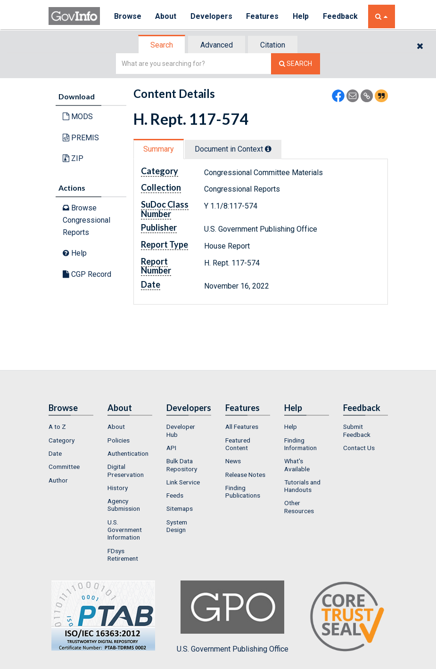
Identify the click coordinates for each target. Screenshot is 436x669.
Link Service (183, 482)
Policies (118, 440)
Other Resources (299, 506)
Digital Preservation (125, 470)
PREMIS (81, 137)
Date (55, 453)
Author (58, 480)
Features (263, 16)
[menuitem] (71, 426)
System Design (176, 525)
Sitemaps (179, 508)
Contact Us (359, 447)
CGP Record (87, 274)
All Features (241, 426)
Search (161, 44)
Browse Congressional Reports (86, 219)
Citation (272, 44)
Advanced (216, 44)
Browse (127, 16)
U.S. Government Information (124, 529)
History (117, 488)
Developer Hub (180, 430)
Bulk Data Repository (181, 464)
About (166, 16)
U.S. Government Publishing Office (232, 616)
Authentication (127, 453)
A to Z (57, 426)
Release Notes (245, 474)
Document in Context (233, 149)
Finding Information (300, 443)
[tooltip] (268, 149)
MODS (78, 116)
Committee (64, 466)
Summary (158, 149)
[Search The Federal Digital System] (295, 63)
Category (61, 440)
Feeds (174, 495)
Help (302, 16)
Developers (212, 16)
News (233, 461)
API (171, 447)
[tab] (162, 45)
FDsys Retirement (122, 554)
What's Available (297, 464)
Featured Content (237, 443)
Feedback (341, 16)
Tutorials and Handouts (302, 485)
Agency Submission (123, 504)
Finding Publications (242, 491)
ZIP (73, 158)
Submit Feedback (356, 430)
